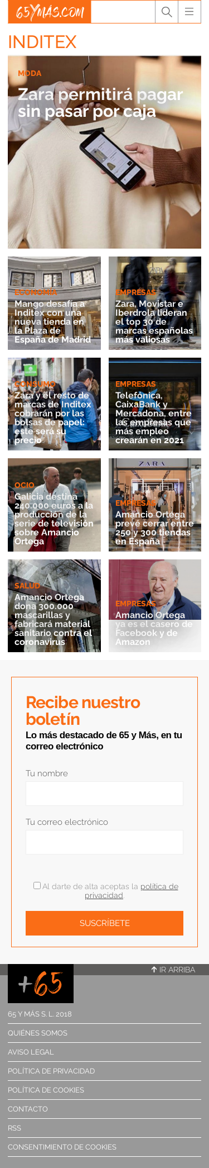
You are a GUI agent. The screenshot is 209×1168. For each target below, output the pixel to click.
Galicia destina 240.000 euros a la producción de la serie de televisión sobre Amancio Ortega (54, 519)
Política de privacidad (51, 1071)
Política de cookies (46, 1090)
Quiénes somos (37, 1033)
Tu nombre (47, 773)
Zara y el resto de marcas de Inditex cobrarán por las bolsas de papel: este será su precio (52, 417)
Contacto (28, 1109)
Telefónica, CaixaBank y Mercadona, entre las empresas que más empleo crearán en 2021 (153, 417)
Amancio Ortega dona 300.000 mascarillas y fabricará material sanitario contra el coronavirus (53, 619)
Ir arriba (173, 969)
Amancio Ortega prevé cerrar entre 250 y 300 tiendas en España (154, 528)
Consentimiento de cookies (62, 1147)
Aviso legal (31, 1052)
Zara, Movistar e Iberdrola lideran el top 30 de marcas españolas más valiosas (154, 321)
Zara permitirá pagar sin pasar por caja (100, 102)
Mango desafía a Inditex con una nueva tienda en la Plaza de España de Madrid (52, 321)
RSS (14, 1128)
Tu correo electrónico (67, 822)
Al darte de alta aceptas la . (105, 891)
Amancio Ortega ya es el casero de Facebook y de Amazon (154, 628)
